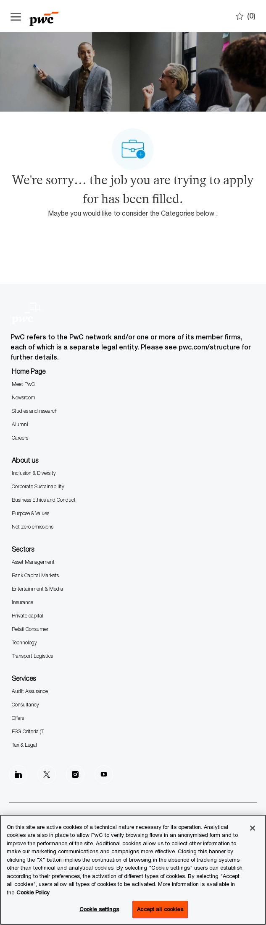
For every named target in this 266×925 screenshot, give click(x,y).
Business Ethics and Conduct (44, 500)
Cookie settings (99, 909)
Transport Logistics (32, 656)
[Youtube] (104, 774)
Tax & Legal (24, 745)
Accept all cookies (160, 909)
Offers (18, 718)
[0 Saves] (245, 16)
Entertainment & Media (37, 589)
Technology (24, 642)
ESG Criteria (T (28, 731)
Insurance (22, 602)
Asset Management (33, 562)
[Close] (252, 828)
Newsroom (23, 397)
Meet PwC (23, 384)
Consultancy (25, 704)
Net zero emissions (32, 527)
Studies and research (35, 411)
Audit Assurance (30, 691)
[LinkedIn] (18, 774)
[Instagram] (75, 774)
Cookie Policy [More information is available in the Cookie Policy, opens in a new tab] (33, 892)
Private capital (27, 615)
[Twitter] (46, 774)
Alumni (20, 424)
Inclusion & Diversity (34, 473)
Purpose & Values (30, 513)
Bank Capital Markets (35, 575)
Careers (20, 438)
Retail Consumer (30, 629)
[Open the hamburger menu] (16, 16)
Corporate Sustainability (38, 486)
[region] (133, 870)
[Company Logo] (52, 16)
